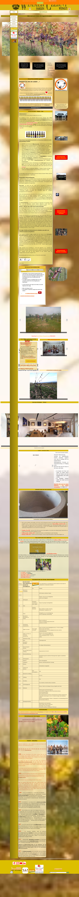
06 (21, 713)
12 (61, 711)
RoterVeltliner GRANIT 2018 (59, 523)
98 (33, 713)
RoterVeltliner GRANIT (25, 577)
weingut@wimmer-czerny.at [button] (16, 869)
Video (21, 127)
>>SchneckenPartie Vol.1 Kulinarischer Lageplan (53, 370)
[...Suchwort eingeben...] (57, 872)
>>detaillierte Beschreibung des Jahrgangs (27, 295)
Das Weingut (13, 16)
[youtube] (21, 863)
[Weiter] (67, 320)
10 (64, 711)
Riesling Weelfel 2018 (26, 534)
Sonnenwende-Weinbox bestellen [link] (61, 251)
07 (20, 713)
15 (57, 711)
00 (30, 713)
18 (52, 711)
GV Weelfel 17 (23, 572)
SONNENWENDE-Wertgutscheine (26, 124)
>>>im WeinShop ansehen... (51, 553)
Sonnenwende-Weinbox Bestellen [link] (61, 157)
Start (14, 11)
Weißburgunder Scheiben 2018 (28, 532)
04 (24, 713)
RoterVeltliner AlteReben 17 (26, 574)
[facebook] (14, 863)
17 (54, 711)
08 (18, 713)
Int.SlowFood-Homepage (30, 361)
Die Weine (14, 19)
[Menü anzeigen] (69, 9)
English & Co (14, 26)
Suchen (68, 872)
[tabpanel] (50, 69)
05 (23, 713)
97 (35, 713)
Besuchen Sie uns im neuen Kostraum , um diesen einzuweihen (61, 486)
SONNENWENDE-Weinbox (32, 122)
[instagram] (17, 863)
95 (36, 713)
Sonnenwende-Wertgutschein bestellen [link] (61, 212)
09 (65, 711)
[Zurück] (20, 320)
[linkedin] (24, 863)
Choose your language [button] (58, 869)
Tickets (13, 21)
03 (26, 713)
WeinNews (23, 13)
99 (32, 713)
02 (27, 713)
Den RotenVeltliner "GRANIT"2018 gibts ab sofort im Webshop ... (43, 519)
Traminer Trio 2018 (26, 530)
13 (60, 711)
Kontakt (14, 23)
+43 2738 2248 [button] (18, 867)
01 (29, 713)
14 (58, 711)
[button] (12, 866)
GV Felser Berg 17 (24, 573)
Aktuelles (14, 14)
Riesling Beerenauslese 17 (25, 575)
